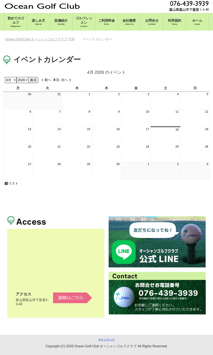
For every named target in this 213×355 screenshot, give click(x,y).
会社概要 (129, 22)
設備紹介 (61, 22)
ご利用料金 (106, 22)
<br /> (56, 268)
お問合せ (151, 22)
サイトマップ (106, 339)
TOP (40, 39)
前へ (48, 80)
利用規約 (174, 22)
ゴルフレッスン (83, 21)
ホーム (197, 22)
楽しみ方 (38, 22)
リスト (13, 183)
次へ (64, 80)
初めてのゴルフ (15, 21)
